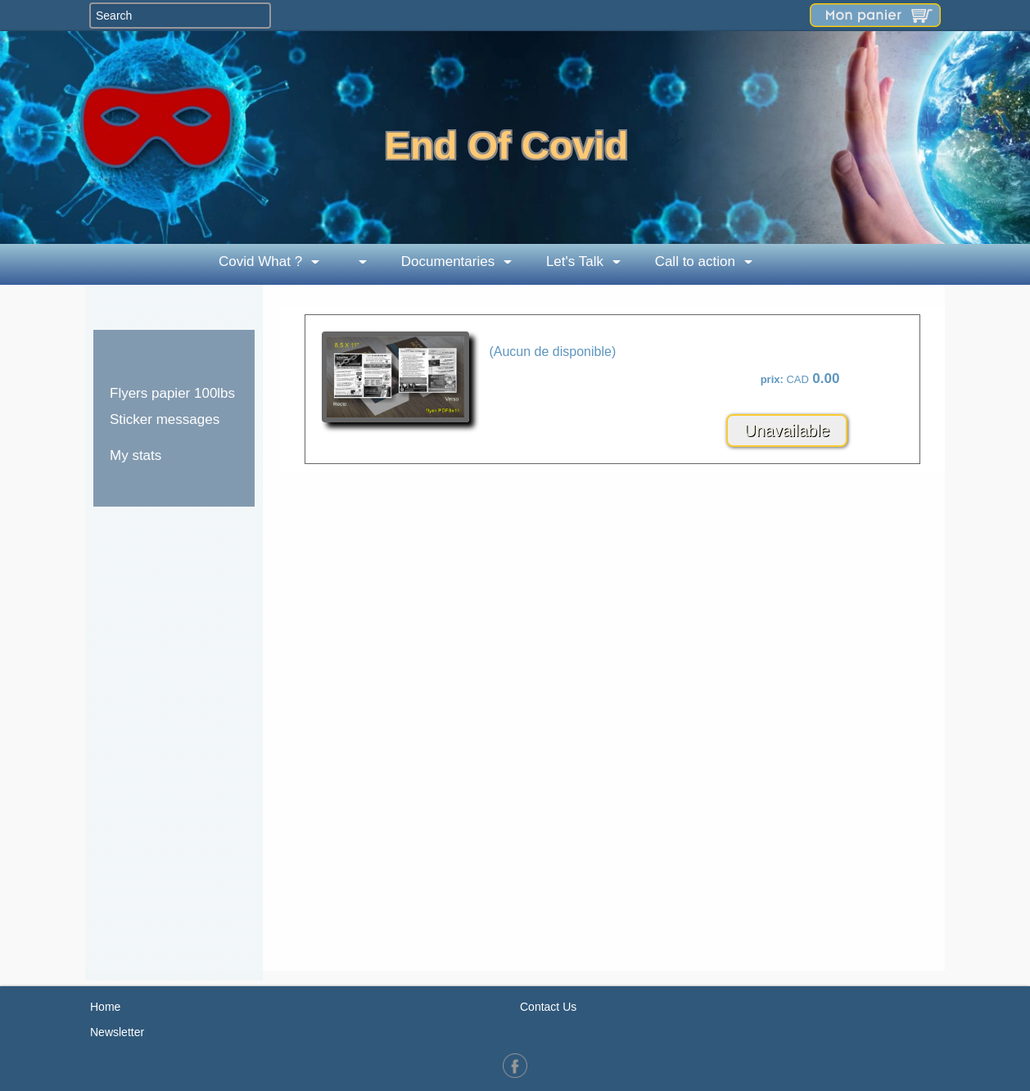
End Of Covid (507, 145)
